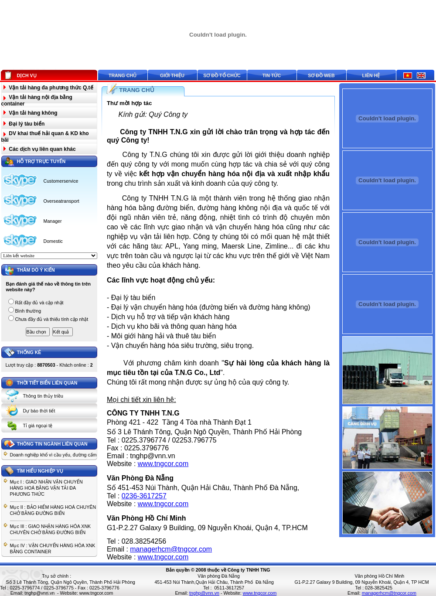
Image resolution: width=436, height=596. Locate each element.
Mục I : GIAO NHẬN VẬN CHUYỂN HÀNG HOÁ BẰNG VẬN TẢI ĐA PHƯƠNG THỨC (46, 488)
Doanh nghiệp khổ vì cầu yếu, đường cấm (53, 454)
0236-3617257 (144, 496)
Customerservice (61, 181)
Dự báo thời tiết (39, 410)
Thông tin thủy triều (43, 395)
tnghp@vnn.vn (39, 593)
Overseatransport (61, 201)
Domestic (53, 241)
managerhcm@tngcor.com (171, 549)
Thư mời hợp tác (129, 103)
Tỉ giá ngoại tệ (38, 425)
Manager (53, 221)
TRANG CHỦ (136, 90)
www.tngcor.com (163, 463)
